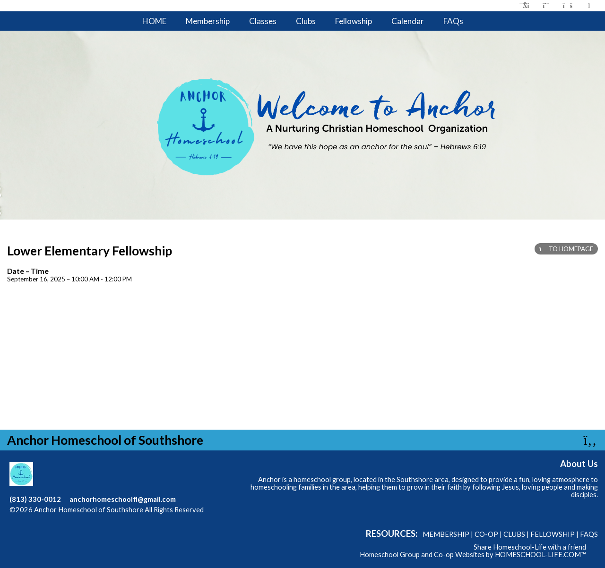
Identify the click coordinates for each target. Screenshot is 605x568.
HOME (154, 21)
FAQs (453, 21)
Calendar (407, 21)
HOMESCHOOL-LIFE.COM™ (540, 555)
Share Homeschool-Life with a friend (530, 547)
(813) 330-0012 (35, 499)
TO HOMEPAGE (566, 249)
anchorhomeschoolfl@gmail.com (122, 499)
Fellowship (353, 21)
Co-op (486, 534)
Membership (208, 21)
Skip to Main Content (49, 517)
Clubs (306, 21)
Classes (263, 21)
